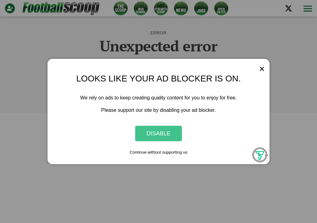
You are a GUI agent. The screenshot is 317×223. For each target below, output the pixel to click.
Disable (158, 133)
